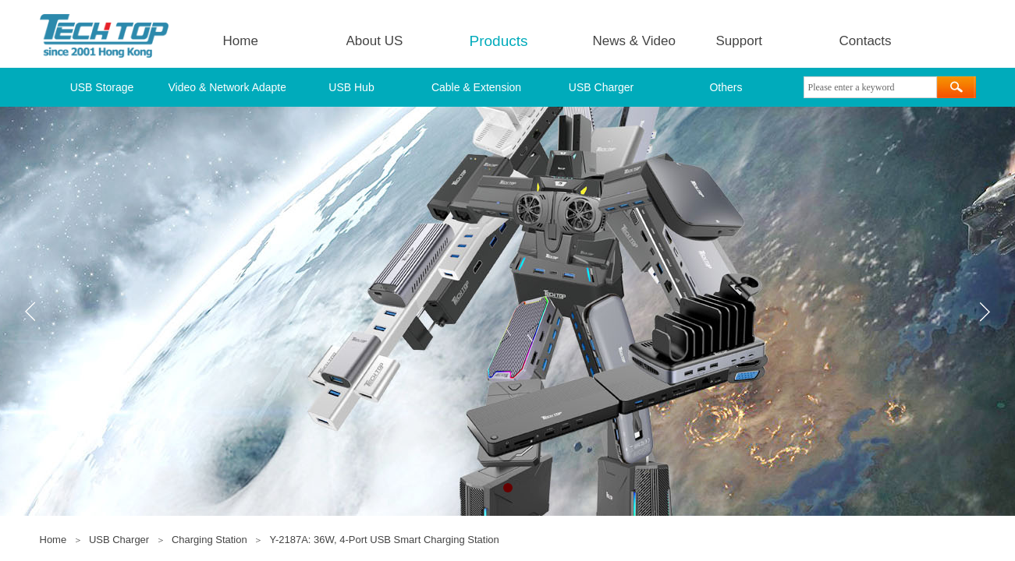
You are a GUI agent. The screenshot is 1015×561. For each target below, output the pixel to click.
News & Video (634, 41)
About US (374, 41)
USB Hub (351, 87)
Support (739, 41)
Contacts (865, 41)
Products (499, 41)
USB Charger (601, 87)
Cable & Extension (476, 87)
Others (725, 87)
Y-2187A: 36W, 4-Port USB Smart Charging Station (384, 539)
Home (240, 41)
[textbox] (870, 87)
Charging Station (209, 539)
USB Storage (102, 87)
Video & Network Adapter (227, 87)
